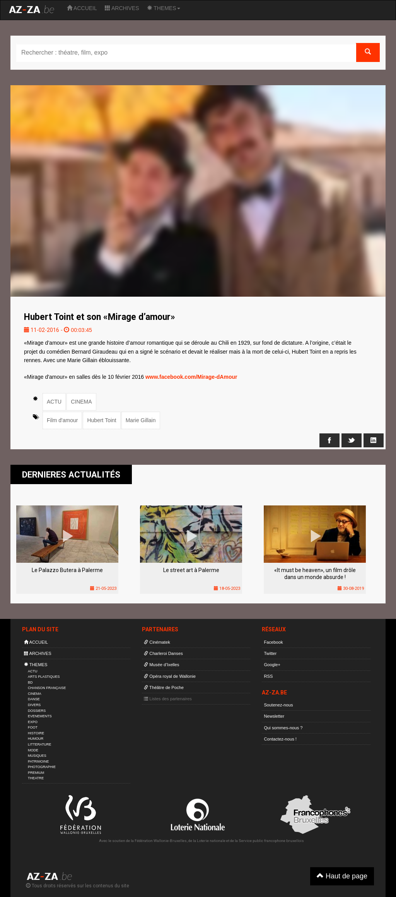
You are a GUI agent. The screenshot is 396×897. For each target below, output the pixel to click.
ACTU (54, 402)
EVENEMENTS (40, 716)
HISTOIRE (36, 733)
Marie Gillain (141, 420)
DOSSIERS (37, 711)
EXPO (33, 722)
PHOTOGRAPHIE (42, 767)
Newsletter (274, 716)
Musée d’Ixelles (161, 664)
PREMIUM (36, 773)
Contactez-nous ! (280, 739)
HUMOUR (35, 739)
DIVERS (34, 705)
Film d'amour (62, 420)
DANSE (34, 699)
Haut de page (342, 876)
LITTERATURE (39, 744)
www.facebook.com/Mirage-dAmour (191, 377)
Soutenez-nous (278, 705)
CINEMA (81, 402)
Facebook (273, 642)
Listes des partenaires (168, 698)
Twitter (270, 653)
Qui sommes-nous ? (283, 727)
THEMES (163, 8)
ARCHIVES (122, 8)
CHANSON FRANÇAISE (47, 688)
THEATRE (36, 778)
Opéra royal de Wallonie (170, 676)
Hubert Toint (101, 420)
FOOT (33, 727)
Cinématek (157, 642)
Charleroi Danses (163, 653)
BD (30, 682)
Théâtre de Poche (164, 687)
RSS (268, 676)
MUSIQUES (37, 756)
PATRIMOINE (38, 761)
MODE (33, 750)
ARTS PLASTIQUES (44, 677)
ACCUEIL (82, 8)
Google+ (272, 664)
